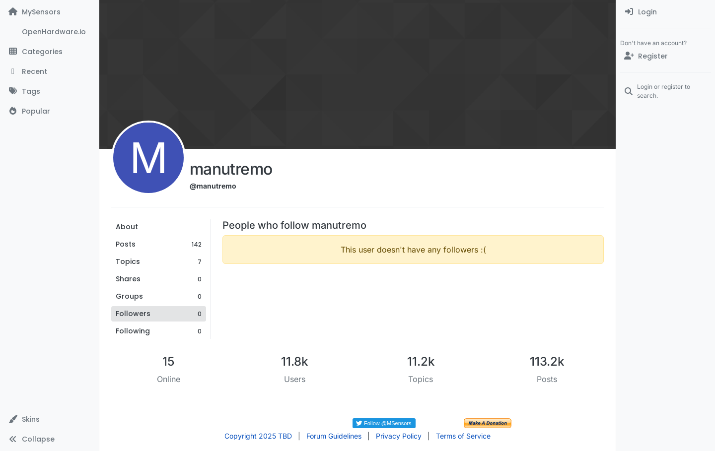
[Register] (665, 56)
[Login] (665, 12)
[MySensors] (49, 12)
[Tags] (49, 91)
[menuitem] (665, 12)
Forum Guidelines (333, 436)
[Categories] (49, 52)
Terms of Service (463, 436)
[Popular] (49, 111)
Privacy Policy (399, 436)
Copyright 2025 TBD (258, 436)
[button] (49, 419)
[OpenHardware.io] (49, 32)
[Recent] (49, 71)
